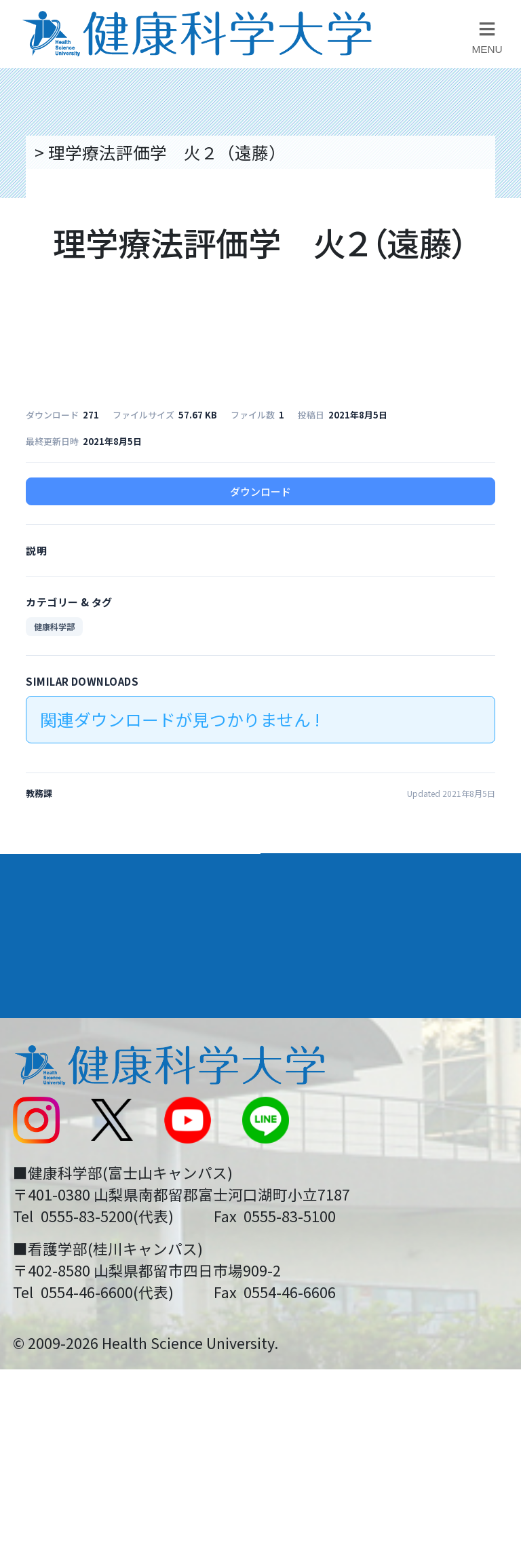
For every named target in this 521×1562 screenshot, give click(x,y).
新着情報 (44, 1115)
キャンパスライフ (86, 975)
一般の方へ (313, 1253)
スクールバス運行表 (86, 1161)
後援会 (35, 1023)
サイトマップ (321, 1161)
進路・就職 (318, 925)
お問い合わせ (321, 1069)
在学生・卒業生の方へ (355, 1206)
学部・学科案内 (337, 876)
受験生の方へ (61, 1206)
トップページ (81, 152)
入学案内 (48, 925)
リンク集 (305, 1023)
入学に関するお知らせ (355, 1115)
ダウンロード (260, 491)
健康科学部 (54, 626)
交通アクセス (60, 1069)
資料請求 (494, 276)
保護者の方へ (61, 1253)
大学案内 (48, 876)
